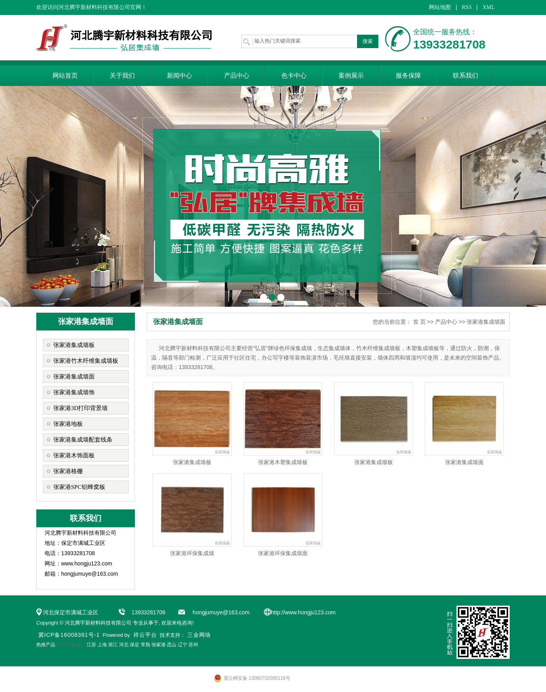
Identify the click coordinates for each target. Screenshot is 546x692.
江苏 (91, 644)
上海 (102, 644)
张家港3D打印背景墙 (80, 408)
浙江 (113, 644)
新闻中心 (179, 75)
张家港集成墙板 (74, 345)
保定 (134, 644)
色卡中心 (294, 75)
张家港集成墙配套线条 (82, 439)
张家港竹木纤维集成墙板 (85, 361)
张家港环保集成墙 (192, 553)
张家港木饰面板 (74, 455)
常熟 (145, 644)
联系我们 (465, 75)
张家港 (158, 644)
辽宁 (182, 644)
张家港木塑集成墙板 (283, 462)
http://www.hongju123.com (303, 612)
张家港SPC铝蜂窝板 (79, 487)
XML (488, 7)
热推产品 (45, 644)
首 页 (419, 322)
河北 (124, 644)
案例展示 (351, 75)
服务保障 (408, 75)
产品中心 (236, 75)
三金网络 (199, 635)
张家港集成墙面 (74, 376)
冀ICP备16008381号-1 (69, 635)
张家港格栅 (68, 471)
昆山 (171, 644)
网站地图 (440, 7)
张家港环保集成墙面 (283, 553)
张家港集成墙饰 (74, 392)
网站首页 (65, 75)
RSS (467, 7)
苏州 (193, 644)
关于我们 (122, 75)
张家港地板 (68, 424)
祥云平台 (145, 635)
